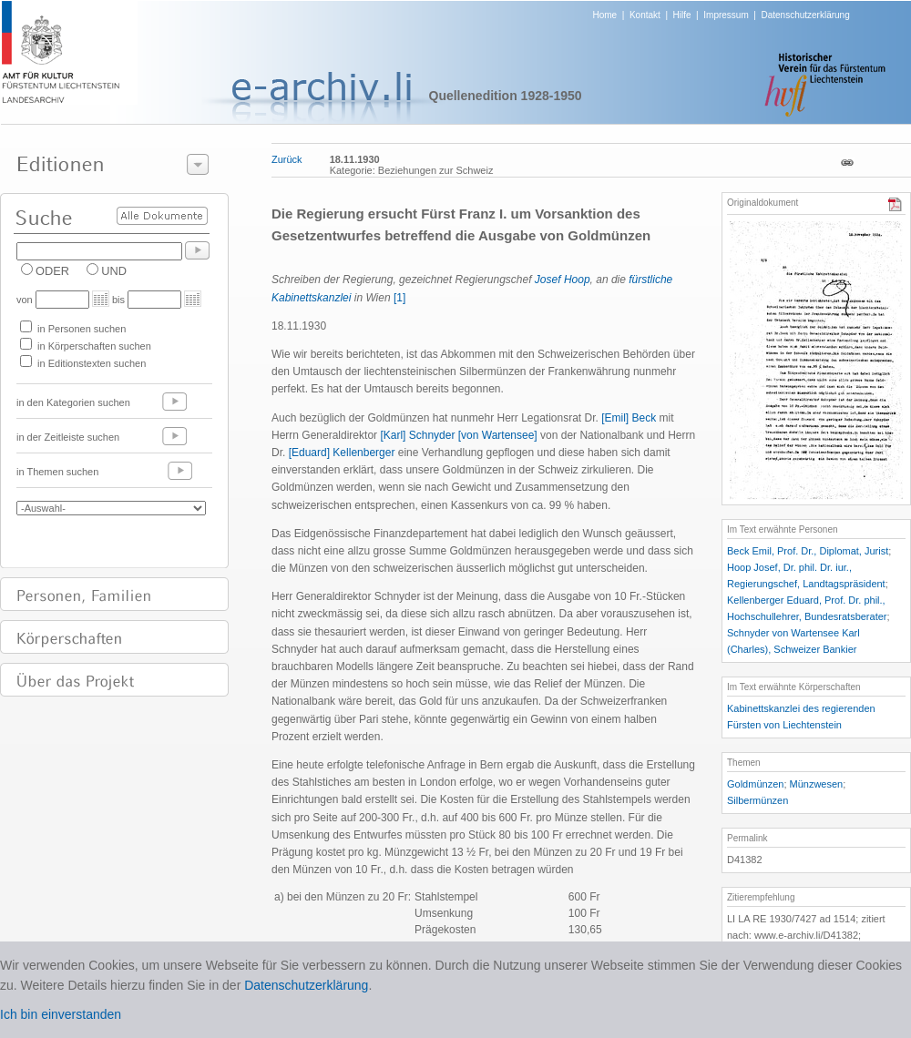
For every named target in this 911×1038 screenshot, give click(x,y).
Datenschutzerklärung (805, 15)
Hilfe (682, 15)
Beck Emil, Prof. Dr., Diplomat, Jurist (807, 550)
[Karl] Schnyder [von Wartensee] (458, 435)
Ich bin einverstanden (60, 1014)
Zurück (286, 159)
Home (605, 15)
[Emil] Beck (630, 418)
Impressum (725, 15)
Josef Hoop (562, 279)
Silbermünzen (757, 800)
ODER (52, 271)
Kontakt (645, 15)
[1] (399, 297)
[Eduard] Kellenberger (343, 452)
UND (114, 271)
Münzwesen (817, 783)
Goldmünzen (755, 783)
